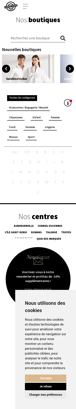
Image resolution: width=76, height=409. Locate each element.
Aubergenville (24, 226)
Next (70, 69)
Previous (6, 69)
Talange (51, 232)
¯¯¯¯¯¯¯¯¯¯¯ (24, 239)
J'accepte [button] (46, 378)
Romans (36, 232)
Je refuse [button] (45, 386)
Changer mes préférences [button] (45, 394)
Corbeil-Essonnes (50, 226)
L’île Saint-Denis (16, 232)
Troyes (66, 232)
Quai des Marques (49, 239)
